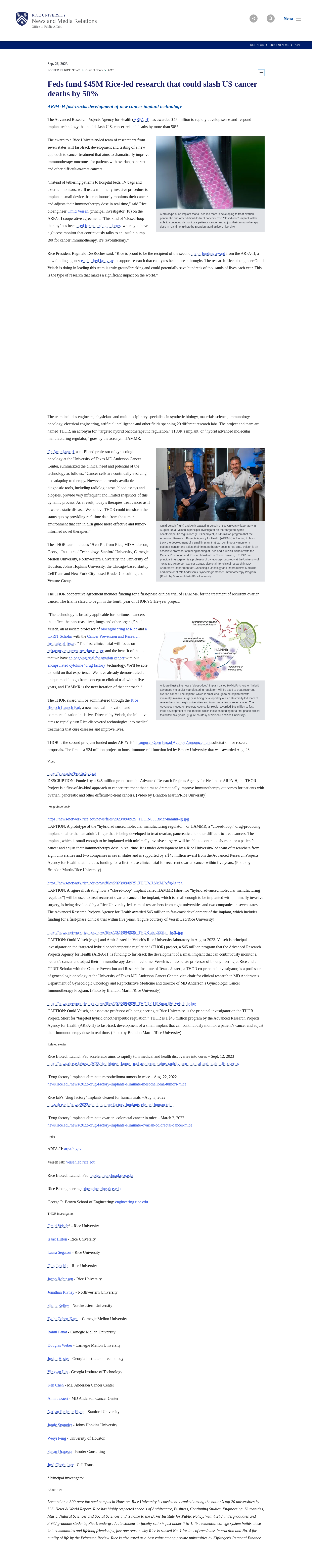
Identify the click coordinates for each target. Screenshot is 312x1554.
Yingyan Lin (58, 1372)
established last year (97, 260)
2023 (297, 45)
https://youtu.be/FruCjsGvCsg (72, 773)
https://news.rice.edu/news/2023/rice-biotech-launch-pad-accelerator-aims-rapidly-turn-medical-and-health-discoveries (143, 1063)
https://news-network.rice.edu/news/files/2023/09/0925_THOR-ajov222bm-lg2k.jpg (115, 932)
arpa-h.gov (73, 1149)
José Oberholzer (61, 1465)
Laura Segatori (59, 1252)
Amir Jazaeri (63, 451)
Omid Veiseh (78, 211)
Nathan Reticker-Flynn (66, 1411)
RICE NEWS (257, 45)
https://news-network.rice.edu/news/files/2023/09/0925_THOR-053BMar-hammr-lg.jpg (118, 819)
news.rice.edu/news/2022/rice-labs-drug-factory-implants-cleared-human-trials (111, 1104)
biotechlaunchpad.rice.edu (112, 1175)
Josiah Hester (58, 1358)
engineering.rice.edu (131, 1202)
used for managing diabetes (99, 225)
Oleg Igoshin (58, 1265)
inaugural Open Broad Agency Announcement (173, 742)
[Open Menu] (290, 18)
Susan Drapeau (60, 1451)
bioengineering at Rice (119, 629)
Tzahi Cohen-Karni (63, 1319)
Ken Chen (56, 1385)
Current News (279, 45)
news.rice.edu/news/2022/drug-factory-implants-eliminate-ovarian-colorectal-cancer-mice (120, 1125)
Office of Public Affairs (47, 26)
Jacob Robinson (60, 1279)
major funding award (208, 253)
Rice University (49, 15)
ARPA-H (141, 119)
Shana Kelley (58, 1305)
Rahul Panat (57, 1332)
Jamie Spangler (60, 1425)
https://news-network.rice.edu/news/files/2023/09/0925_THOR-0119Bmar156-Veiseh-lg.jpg (122, 1003)
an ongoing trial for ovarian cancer (97, 658)
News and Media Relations (64, 20)
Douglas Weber (60, 1345)
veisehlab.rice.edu (80, 1162)
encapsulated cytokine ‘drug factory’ (77, 665)
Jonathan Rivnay (61, 1292)
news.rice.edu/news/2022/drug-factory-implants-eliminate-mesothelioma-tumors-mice (117, 1084)
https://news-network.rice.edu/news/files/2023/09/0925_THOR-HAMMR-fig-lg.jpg (115, 883)
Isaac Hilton (57, 1239)
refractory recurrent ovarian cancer (75, 651)
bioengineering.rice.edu (102, 1188)
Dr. (50, 451)
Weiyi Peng (57, 1438)
